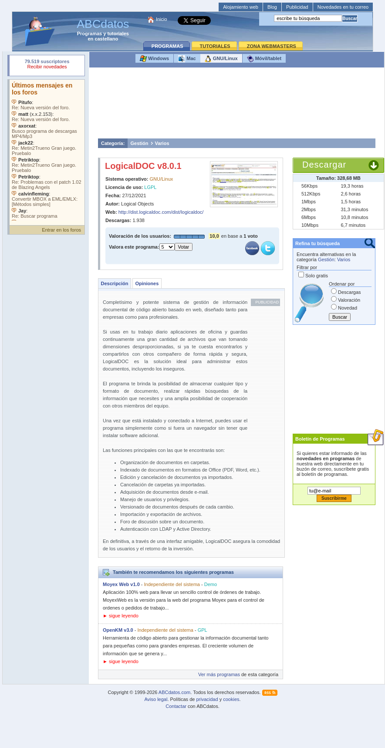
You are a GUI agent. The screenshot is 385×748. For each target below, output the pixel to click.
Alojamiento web (240, 7)
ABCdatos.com (174, 692)
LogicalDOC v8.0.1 (143, 166)
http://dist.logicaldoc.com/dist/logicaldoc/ (161, 212)
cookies (231, 699)
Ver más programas (219, 674)
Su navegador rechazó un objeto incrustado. (47, 65)
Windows (154, 58)
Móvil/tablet (264, 58)
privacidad (207, 699)
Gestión (140, 143)
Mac (187, 58)
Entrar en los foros (61, 229)
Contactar (175, 706)
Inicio (161, 19)
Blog (272, 7)
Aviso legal (155, 699)
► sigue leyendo (120, 615)
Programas (89, 33)
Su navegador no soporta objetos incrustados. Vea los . (47, 150)
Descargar (324, 164)
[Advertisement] (237, 105)
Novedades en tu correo (342, 7)
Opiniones (147, 283)
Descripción (114, 283)
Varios (162, 143)
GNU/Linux (221, 58)
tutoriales (118, 33)
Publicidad (297, 7)
